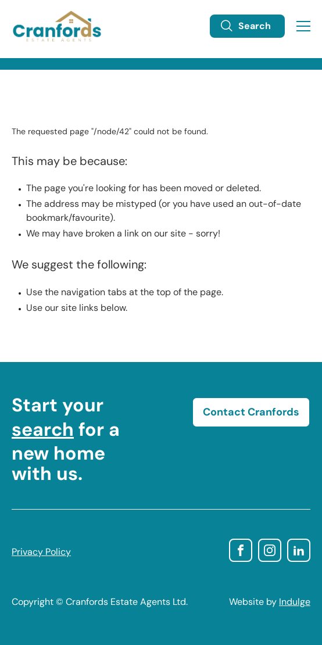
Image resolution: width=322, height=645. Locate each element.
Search (245, 26)
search (43, 431)
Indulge (294, 602)
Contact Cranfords (251, 412)
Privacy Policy (41, 552)
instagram (269, 550)
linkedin (298, 550)
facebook (240, 550)
